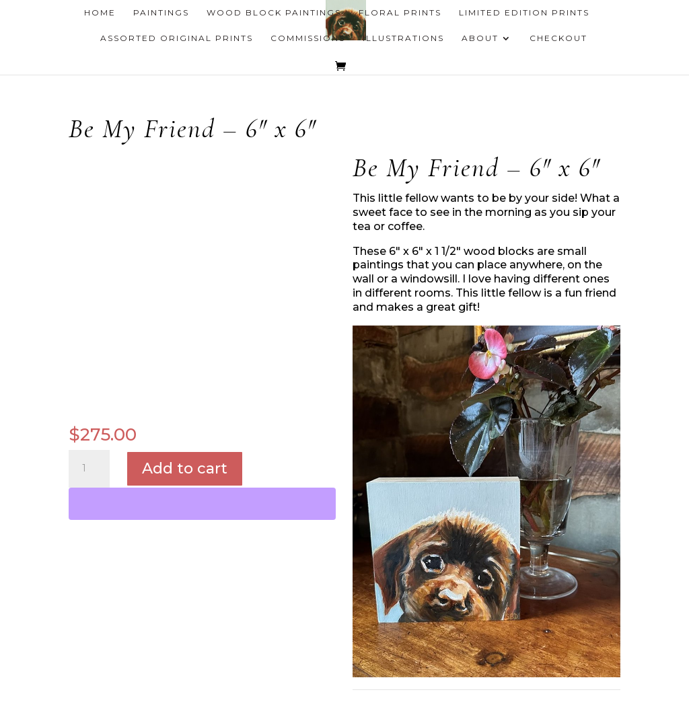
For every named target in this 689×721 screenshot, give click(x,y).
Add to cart (184, 468)
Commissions (307, 38)
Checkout (558, 38)
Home (100, 12)
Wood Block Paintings (274, 12)
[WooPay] (202, 504)
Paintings (161, 12)
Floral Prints (400, 12)
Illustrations (403, 38)
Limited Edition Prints (524, 12)
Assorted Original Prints (176, 38)
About (480, 38)
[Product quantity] (89, 469)
